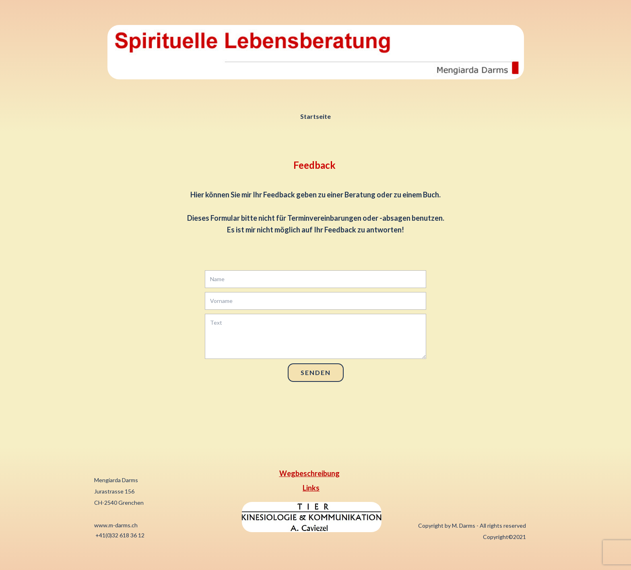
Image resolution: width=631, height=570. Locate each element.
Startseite (315, 116)
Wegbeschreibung (309, 473)
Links (311, 487)
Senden (316, 372)
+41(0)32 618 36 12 (119, 535)
